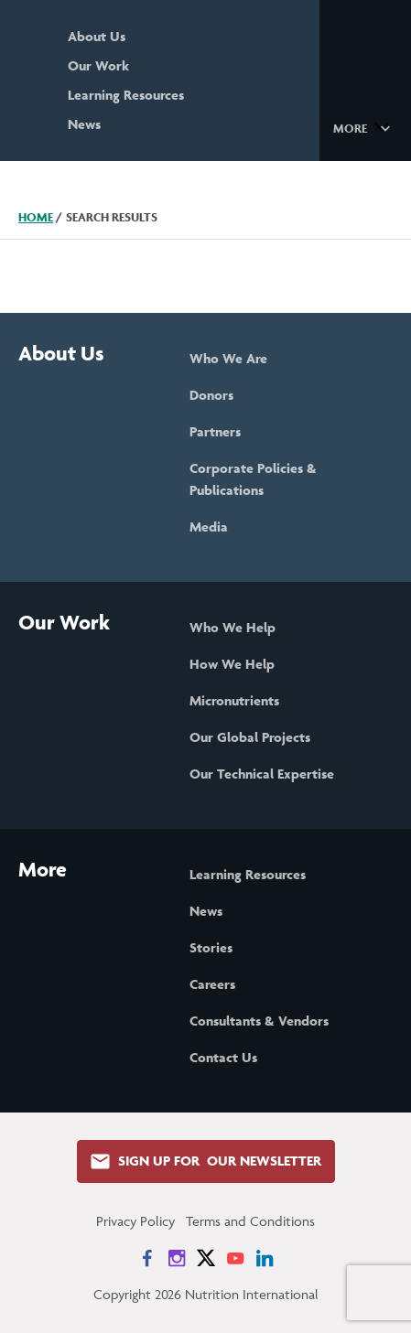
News (84, 124)
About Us (96, 36)
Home (35, 217)
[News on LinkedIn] (265, 1258)
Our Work (98, 65)
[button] (364, 127)
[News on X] (206, 1258)
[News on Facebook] (147, 1258)
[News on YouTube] (235, 1258)
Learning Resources (126, 94)
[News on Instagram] (177, 1258)
